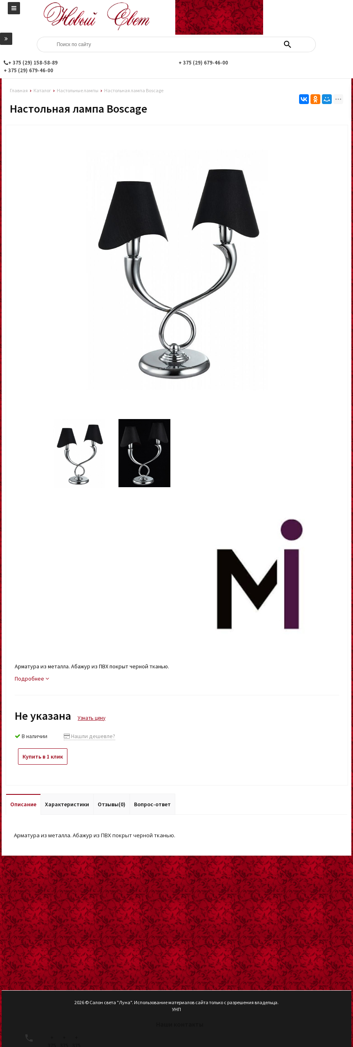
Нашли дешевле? (89, 736)
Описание (23, 804)
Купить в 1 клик (42, 756)
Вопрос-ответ (152, 804)
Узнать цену (91, 717)
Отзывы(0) (111, 804)
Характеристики (67, 804)
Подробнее (32, 678)
